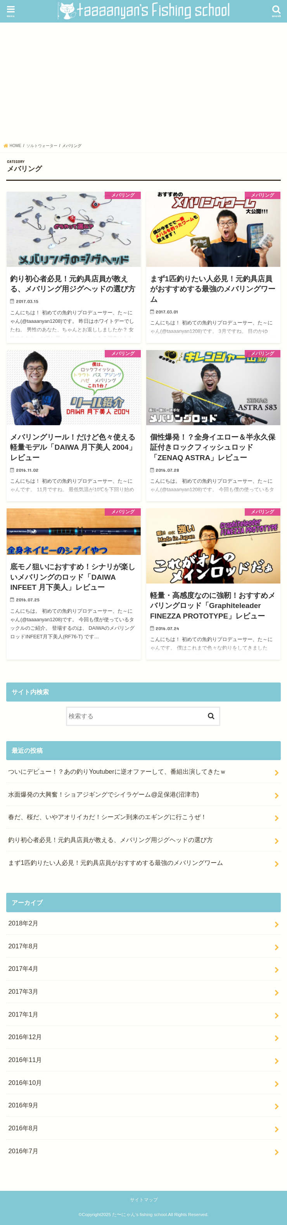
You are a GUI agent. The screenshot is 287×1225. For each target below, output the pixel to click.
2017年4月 (23, 968)
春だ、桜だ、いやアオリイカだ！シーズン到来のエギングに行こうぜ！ (107, 816)
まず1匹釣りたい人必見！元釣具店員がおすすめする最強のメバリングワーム (115, 862)
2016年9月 (23, 1105)
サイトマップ (144, 1199)
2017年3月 (23, 991)
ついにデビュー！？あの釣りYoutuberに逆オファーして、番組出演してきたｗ (117, 771)
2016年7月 (23, 1150)
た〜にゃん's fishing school (139, 1214)
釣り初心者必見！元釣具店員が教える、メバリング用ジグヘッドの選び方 (110, 839)
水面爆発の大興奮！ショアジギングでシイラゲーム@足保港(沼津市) (103, 794)
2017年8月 (23, 946)
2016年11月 (25, 1059)
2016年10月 (25, 1082)
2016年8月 (23, 1128)
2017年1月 (23, 1014)
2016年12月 (25, 1036)
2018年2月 (23, 923)
